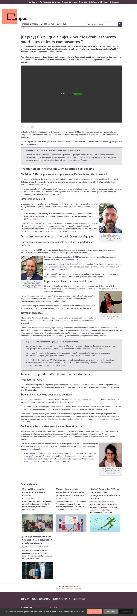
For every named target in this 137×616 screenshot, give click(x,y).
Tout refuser (110, 612)
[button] (30, 23)
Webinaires (30, 28)
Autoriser (78, 94)
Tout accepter (95, 612)
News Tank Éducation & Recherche (68, 589)
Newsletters (79, 599)
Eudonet (36, 219)
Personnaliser (126, 612)
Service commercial (41, 599)
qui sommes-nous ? (61, 599)
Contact (25, 599)
